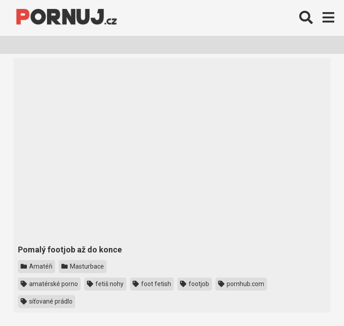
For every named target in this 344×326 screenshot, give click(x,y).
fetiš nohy (105, 283)
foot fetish (152, 283)
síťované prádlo (47, 301)
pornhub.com (241, 283)
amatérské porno (49, 283)
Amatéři (36, 266)
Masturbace (82, 266)
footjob (194, 283)
